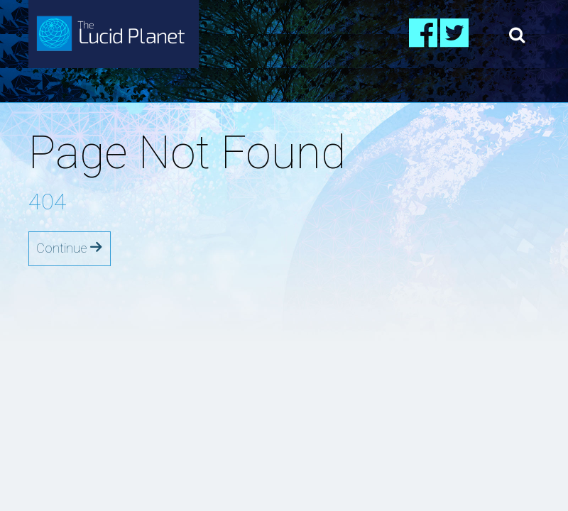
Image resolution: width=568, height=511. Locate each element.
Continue (69, 248)
